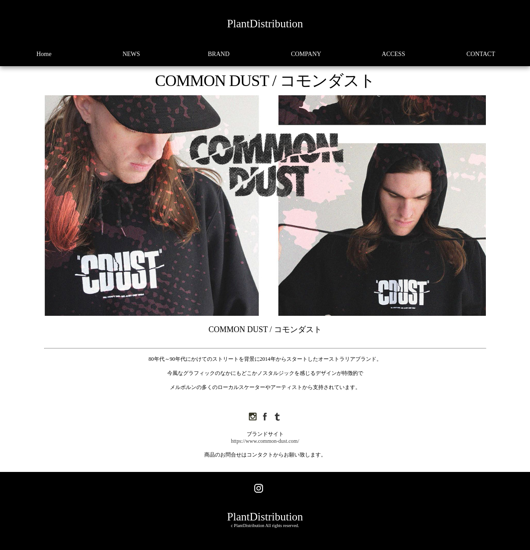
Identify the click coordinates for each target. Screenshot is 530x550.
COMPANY (306, 54)
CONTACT (480, 54)
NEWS (131, 54)
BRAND (218, 54)
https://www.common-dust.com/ (265, 441)
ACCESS (393, 54)
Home (43, 54)
